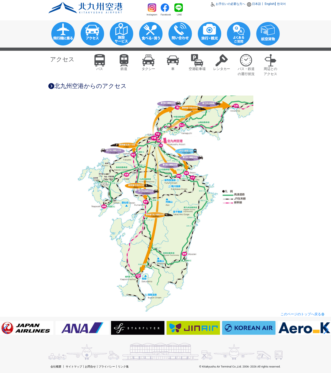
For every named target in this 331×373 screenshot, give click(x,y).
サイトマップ (74, 366)
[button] (5, 329)
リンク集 (123, 366)
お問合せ (90, 366)
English (270, 4)
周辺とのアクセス (270, 66)
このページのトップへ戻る (301, 314)
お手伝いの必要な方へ (230, 4)
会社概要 (55, 366)
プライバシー (107, 366)
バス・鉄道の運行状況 (246, 66)
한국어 (281, 4)
